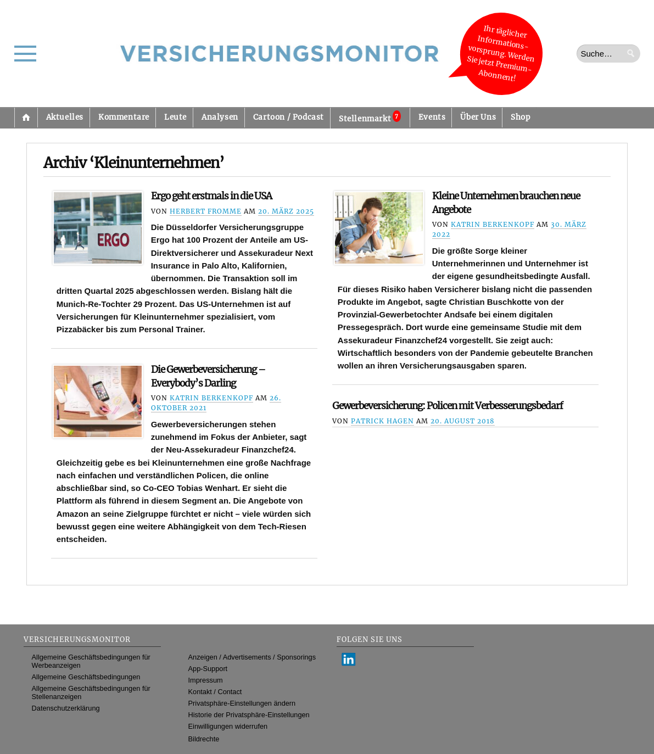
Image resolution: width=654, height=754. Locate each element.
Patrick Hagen (382, 421)
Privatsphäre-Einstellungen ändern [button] (242, 703)
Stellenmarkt (370, 117)
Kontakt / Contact (215, 692)
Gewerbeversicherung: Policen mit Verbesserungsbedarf (447, 406)
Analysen (220, 117)
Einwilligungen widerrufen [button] (228, 726)
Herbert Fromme (206, 211)
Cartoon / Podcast (288, 117)
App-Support (208, 668)
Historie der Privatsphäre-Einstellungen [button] (249, 715)
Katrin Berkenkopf (492, 224)
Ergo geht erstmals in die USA (211, 196)
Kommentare (123, 117)
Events (432, 117)
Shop (520, 117)
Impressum (205, 680)
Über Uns (478, 117)
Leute (175, 117)
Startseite (26, 117)
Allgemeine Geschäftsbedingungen (86, 677)
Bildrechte (204, 739)
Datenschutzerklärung (66, 708)
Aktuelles (64, 117)
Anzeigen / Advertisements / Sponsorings (252, 657)
